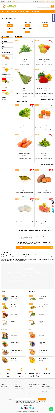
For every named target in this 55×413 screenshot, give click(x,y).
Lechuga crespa (24, 124)
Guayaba (44, 218)
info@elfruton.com (47, 392)
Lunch (27, 11)
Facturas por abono (33, 388)
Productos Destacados (22, 101)
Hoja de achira (25, 189)
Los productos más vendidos (6, 102)
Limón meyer (5, 86)
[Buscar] (45, 6)
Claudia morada (16, 321)
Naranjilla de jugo (44, 124)
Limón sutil (44, 153)
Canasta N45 (15, 342)
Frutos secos (35, 11)
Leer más (20, 248)
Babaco (13, 313)
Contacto (3, 1)
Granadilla (5, 63)
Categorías (5, 36)
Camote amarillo (44, 189)
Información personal (34, 384)
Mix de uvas (42, 350)
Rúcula (25, 59)
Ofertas (3, 384)
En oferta (18, 166)
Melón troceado (43, 358)
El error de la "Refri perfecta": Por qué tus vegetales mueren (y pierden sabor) (32, 236)
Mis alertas (31, 393)
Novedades (18, 36)
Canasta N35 (14, 334)
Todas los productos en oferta (44, 229)
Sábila (24, 88)
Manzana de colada (44, 59)
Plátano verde (43, 304)
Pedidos (30, 386)
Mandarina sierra (6, 74)
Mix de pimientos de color (44, 88)
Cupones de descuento (34, 392)
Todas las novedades (47, 99)
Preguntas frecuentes (20, 388)
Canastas (21, 11)
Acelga (41, 321)
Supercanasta (15, 350)
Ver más (10, 25)
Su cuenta (32, 381)
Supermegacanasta (16, 358)
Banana (4, 97)
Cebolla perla (24, 218)
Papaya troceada (44, 342)
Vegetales (14, 11)
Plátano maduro (43, 313)
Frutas (7, 11)
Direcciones (31, 390)
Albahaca (41, 296)
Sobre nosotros (18, 386)
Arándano (14, 304)
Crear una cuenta (50, 1)
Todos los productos (47, 164)
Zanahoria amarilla (24, 153)
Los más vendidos (6, 52)
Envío (16, 384)
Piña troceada (43, 334)
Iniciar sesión (41, 1)
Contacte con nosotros (20, 390)
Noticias (32, 238)
